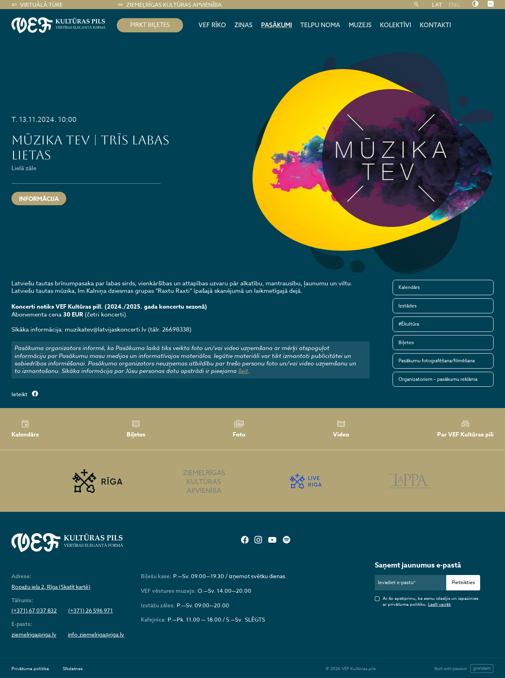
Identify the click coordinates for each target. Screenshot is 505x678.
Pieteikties (463, 582)
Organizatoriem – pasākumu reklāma (437, 379)
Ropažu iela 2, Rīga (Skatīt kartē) (50, 586)
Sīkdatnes (72, 668)
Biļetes (406, 342)
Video (341, 429)
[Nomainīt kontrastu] (475, 4)
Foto (239, 429)
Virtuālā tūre (36, 4)
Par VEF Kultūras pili (465, 428)
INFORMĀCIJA (39, 199)
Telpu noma (320, 25)
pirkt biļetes (150, 25)
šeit (243, 371)
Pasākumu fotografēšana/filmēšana (436, 360)
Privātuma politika (30, 668)
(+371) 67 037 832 (34, 610)
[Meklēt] (416, 4)
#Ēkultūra (408, 323)
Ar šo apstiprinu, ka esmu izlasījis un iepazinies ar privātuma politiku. (430, 602)
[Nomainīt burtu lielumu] (491, 4)
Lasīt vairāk (439, 604)
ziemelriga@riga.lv (33, 634)
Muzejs (360, 25)
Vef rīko (212, 25)
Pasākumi (276, 25)
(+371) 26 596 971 (90, 610)
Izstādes (407, 305)
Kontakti (435, 25)
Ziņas (243, 25)
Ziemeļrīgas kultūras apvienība (169, 4)
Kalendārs (409, 287)
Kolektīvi (395, 25)
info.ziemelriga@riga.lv (96, 634)
